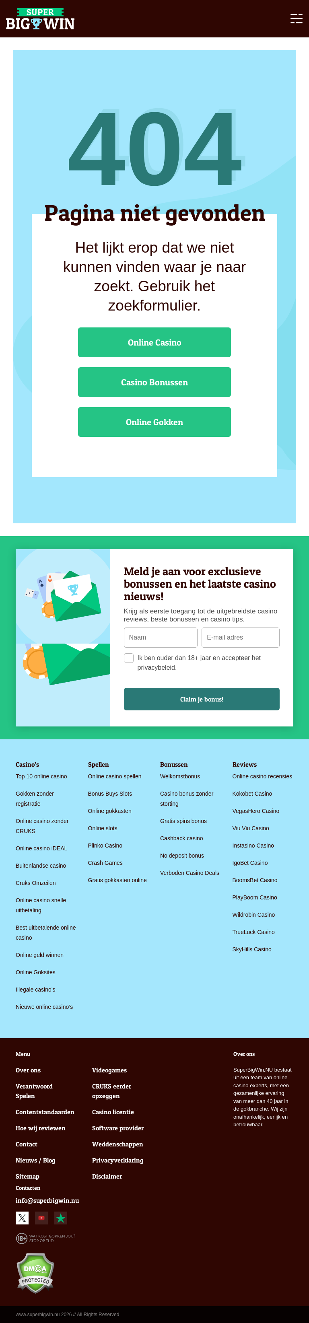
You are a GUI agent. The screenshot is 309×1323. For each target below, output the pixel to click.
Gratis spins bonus (183, 821)
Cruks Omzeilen (36, 883)
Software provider (118, 1128)
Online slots (102, 828)
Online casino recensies (263, 776)
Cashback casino (181, 838)
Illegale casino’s (36, 989)
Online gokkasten (110, 811)
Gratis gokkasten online (117, 880)
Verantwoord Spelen (34, 1091)
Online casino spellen (115, 776)
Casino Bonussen (154, 382)
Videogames (109, 1070)
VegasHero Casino (256, 811)
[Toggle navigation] (296, 20)
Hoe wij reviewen (41, 1128)
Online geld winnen (40, 955)
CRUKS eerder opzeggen (111, 1091)
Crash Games (105, 863)
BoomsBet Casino (255, 880)
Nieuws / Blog (36, 1160)
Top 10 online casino (41, 776)
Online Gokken (154, 422)
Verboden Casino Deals (189, 873)
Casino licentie (113, 1112)
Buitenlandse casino (41, 865)
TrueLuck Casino (254, 932)
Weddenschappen (117, 1144)
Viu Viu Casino (251, 828)
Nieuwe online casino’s (44, 1007)
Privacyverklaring (118, 1160)
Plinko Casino (105, 845)
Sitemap (27, 1176)
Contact (26, 1144)
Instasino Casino (253, 845)
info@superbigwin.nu (47, 1200)
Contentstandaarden (44, 1112)
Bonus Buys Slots (110, 793)
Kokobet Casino (252, 793)
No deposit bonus (182, 855)
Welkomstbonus (180, 776)
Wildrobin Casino (254, 914)
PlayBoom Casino (255, 897)
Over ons (28, 1070)
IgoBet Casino (250, 863)
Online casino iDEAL (41, 848)
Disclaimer (107, 1176)
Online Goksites (36, 972)
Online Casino (154, 342)
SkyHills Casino (252, 949)
